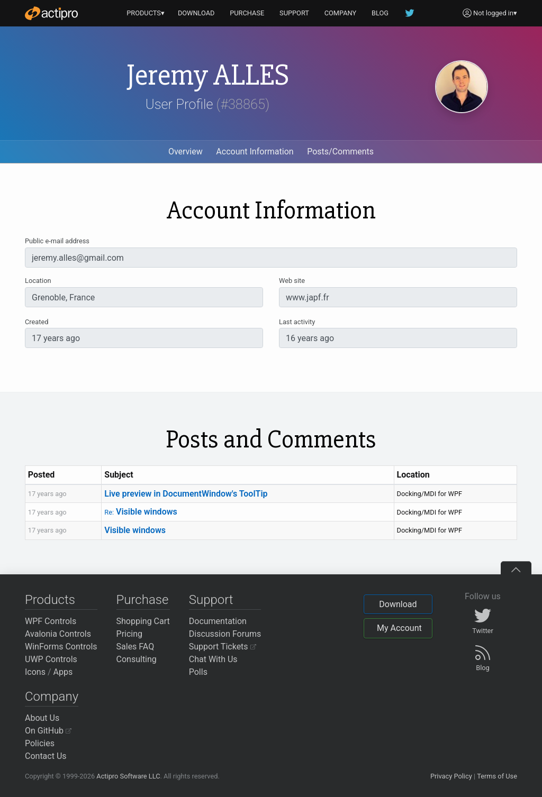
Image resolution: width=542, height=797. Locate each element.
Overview (185, 151)
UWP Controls (51, 659)
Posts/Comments (340, 151)
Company (51, 696)
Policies (40, 743)
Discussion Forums (225, 634)
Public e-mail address (57, 241)
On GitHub (48, 731)
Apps (63, 672)
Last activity (297, 322)
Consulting (136, 659)
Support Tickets (222, 647)
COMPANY (340, 13)
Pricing (129, 634)
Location (38, 281)
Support (211, 599)
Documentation (218, 621)
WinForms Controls (61, 647)
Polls (198, 672)
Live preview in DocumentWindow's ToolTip (185, 494)
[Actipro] (51, 13)
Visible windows (140, 512)
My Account (399, 628)
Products (50, 599)
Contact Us (46, 756)
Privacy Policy (451, 776)
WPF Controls (50, 621)
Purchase (142, 599)
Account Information (254, 151)
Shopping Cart (143, 621)
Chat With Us (213, 659)
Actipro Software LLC (128, 776)
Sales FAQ (135, 647)
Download (398, 604)
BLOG (380, 13)
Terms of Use (497, 776)
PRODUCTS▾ (146, 13)
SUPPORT (294, 13)
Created (36, 322)
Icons (35, 672)
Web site (292, 281)
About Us (42, 718)
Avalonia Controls (58, 634)
